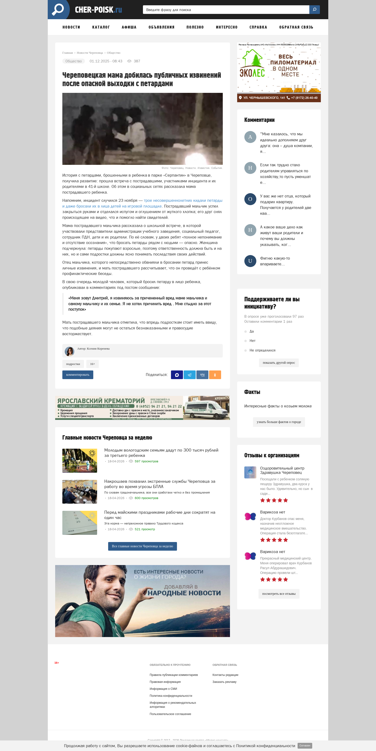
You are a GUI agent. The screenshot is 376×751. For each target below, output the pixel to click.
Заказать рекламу (224, 682)
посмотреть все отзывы (279, 594)
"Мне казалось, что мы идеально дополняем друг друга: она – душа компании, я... (286, 142)
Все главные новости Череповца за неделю (142, 546)
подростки (73, 364)
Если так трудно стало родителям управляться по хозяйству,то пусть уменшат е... (285, 173)
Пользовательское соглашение (170, 714)
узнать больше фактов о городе (279, 422)
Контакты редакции (225, 675)
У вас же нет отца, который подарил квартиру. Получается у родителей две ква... (285, 205)
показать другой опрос (279, 362)
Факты (252, 392)
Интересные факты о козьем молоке (278, 406)
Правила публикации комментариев (174, 675)
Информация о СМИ (163, 689)
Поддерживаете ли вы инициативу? (272, 303)
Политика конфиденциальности (171, 695)
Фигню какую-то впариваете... (275, 261)
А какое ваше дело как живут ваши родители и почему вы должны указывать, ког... (281, 236)
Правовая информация (165, 682)
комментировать (77, 374)
